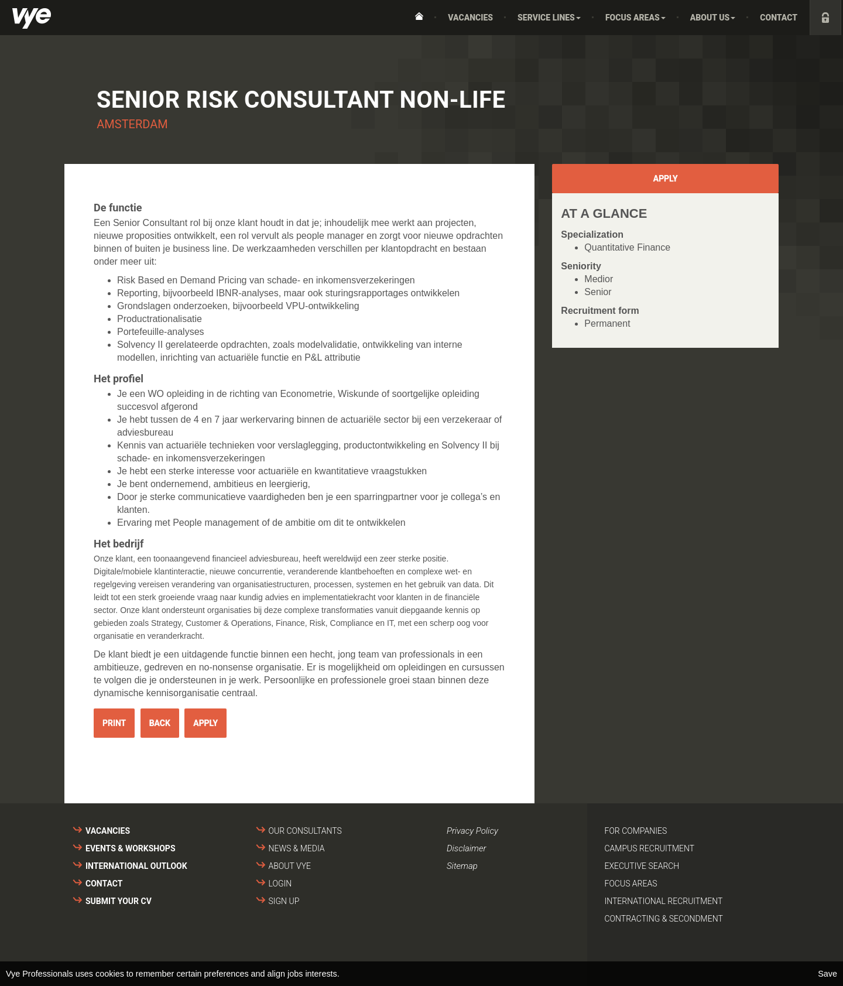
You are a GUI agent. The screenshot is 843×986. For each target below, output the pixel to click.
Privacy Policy (472, 831)
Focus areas (631, 883)
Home (419, 17)
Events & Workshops (130, 848)
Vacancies (470, 17)
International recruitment (664, 901)
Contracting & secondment (664, 918)
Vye (31, 18)
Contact (778, 17)
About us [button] (713, 17)
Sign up (284, 901)
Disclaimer (466, 848)
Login (280, 883)
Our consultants (305, 831)
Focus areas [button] (635, 17)
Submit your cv (118, 901)
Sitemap (462, 866)
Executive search (642, 866)
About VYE (290, 866)
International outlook (136, 866)
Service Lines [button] (549, 17)
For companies (636, 831)
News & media (297, 848)
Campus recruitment (650, 848)
